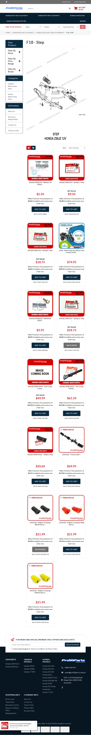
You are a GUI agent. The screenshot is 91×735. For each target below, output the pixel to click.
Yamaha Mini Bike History (16, 21)
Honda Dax (46, 689)
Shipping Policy (10, 713)
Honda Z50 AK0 (48, 666)
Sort (64, 148)
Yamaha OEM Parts (12, 664)
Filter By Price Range (14, 61)
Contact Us (12, 125)
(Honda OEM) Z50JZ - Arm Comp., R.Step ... (72, 387)
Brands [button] (83, 21)
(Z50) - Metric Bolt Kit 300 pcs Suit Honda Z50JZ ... (71, 251)
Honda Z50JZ (47, 683)
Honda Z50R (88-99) (50, 681)
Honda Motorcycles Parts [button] (49, 15)
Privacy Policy (52, 649)
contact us (66, 2)
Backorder (72, 345)
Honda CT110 (48, 692)
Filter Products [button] (12, 43)
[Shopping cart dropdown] (80, 8)
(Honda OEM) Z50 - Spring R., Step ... (40, 251)
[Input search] (47, 8)
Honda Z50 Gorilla (49, 686)
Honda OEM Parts (12, 667)
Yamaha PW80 (29, 669)
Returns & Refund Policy (13, 118)
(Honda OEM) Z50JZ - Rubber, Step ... (40, 455)
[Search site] (70, 8)
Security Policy (29, 711)
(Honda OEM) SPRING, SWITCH (19, 726)
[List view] (33, 148)
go (82, 27)
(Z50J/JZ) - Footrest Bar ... (71, 454)
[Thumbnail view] (28, 148)
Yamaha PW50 (29, 666)
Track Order (9, 702)
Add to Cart (40, 209)
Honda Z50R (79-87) (50, 678)
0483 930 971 (70, 667)
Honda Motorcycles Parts (12, 96)
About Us (11, 111)
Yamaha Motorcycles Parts (12, 86)
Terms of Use (29, 705)
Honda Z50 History (77, 15)
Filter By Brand (14, 70)
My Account (9, 699)
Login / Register (80, 2)
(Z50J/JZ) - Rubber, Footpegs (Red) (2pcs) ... (71, 524)
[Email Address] (37, 645)
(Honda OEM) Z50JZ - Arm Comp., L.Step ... (40, 387)
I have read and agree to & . (34, 649)
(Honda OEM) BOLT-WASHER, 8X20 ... (40, 319)
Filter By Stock (14, 51)
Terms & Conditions (38, 649)
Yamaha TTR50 (29, 672)
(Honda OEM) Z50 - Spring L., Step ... (71, 183)
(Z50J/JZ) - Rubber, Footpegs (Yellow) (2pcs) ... (40, 592)
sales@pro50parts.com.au (75, 672)
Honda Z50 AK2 (48, 672)
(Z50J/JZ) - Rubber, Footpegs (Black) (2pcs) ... (40, 524)
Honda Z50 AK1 (48, 669)
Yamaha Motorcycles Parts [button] (16, 15)
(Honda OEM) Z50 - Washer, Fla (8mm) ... (40, 183)
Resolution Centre (12, 705)
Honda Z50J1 (47, 675)
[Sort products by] (76, 148)
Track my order (13, 131)
